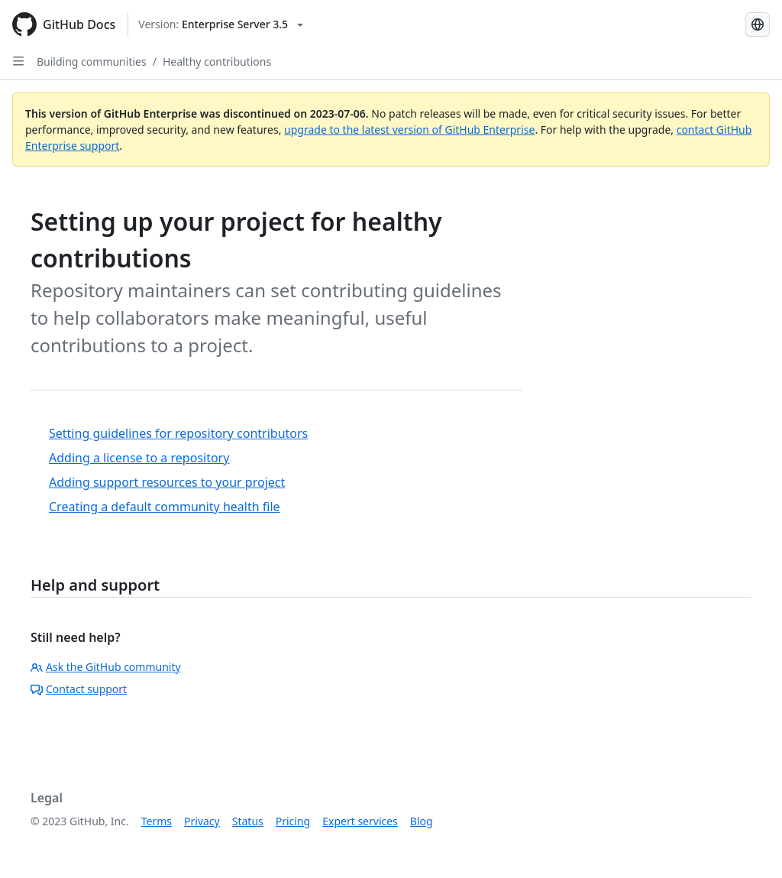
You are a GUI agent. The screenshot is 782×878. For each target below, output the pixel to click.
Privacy (202, 821)
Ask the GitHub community (106, 666)
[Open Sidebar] (18, 61)
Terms (156, 821)
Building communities (92, 61)
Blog (421, 821)
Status (247, 821)
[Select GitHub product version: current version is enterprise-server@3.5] (220, 24)
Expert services (360, 821)
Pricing (293, 821)
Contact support (79, 689)
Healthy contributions (217, 61)
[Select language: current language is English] (757, 24)
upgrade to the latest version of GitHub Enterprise (409, 129)
